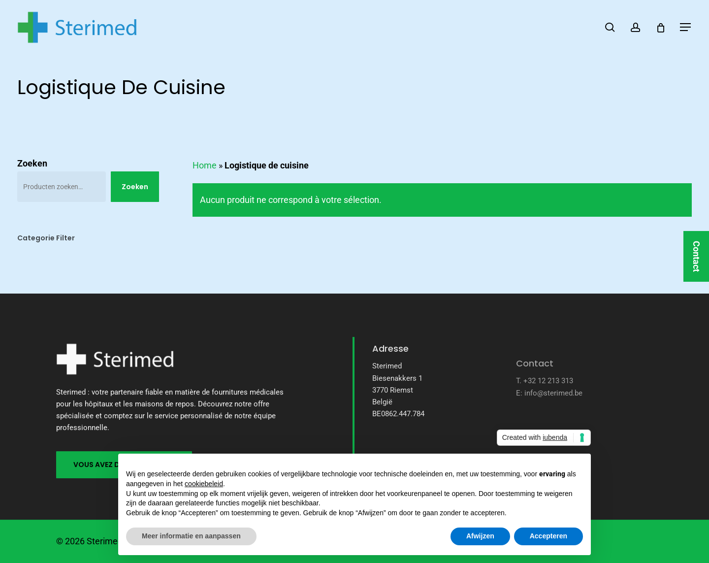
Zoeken (32, 163)
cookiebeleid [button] (204, 484)
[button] (686, 27)
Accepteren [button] (548, 536)
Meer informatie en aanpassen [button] (191, 536)
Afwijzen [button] (480, 536)
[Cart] (660, 27)
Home (205, 165)
